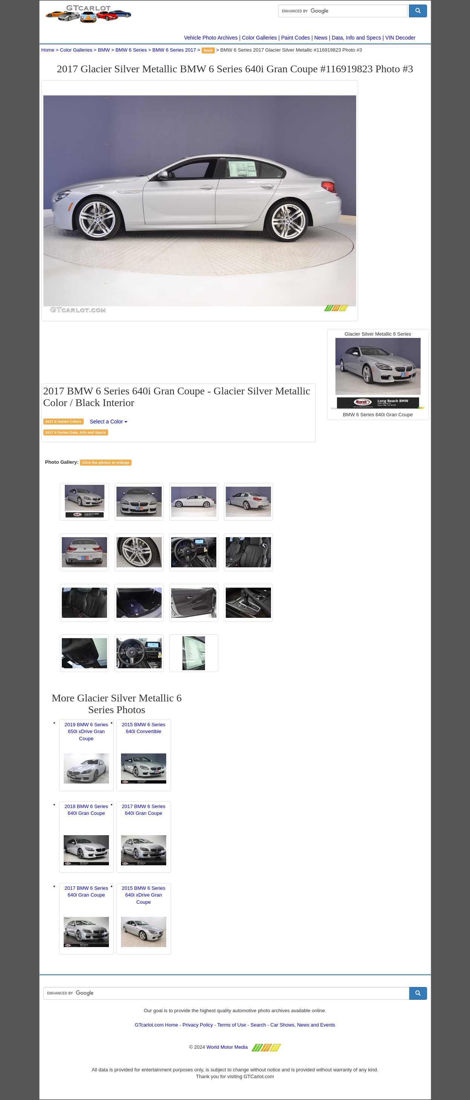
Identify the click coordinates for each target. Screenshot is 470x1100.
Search (258, 1025)
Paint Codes (295, 38)
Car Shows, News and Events (302, 1025)
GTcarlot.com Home (156, 1025)
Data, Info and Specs (356, 38)
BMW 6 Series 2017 (174, 50)
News (321, 38)
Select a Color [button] (108, 422)
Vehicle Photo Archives (210, 38)
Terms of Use (231, 1025)
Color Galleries (259, 38)
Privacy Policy (197, 1025)
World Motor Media (227, 1047)
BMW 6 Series (131, 50)
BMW (104, 50)
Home (48, 50)
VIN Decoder (400, 38)
